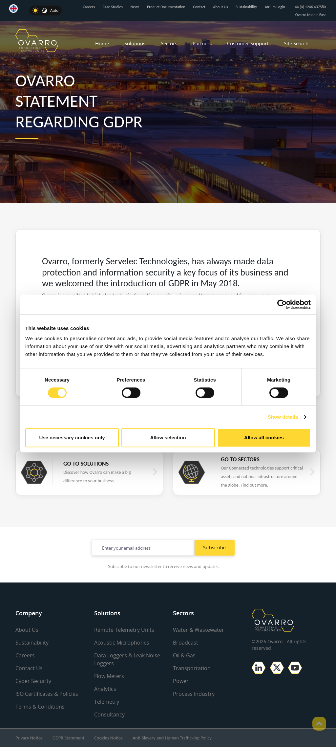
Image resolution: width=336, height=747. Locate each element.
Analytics (105, 688)
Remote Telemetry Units (124, 629)
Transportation (192, 668)
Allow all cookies (264, 437)
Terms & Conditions (40, 706)
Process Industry (194, 693)
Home (102, 43)
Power (181, 681)
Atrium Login (275, 7)
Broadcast (185, 642)
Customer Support (247, 43)
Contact (199, 7)
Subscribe (214, 547)
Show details (283, 417)
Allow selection (168, 437)
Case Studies (113, 7)
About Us (220, 7)
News (135, 7)
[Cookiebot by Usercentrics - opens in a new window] (282, 304)
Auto (54, 10)
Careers (89, 7)
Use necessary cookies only (72, 437)
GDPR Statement (68, 738)
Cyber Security (33, 681)
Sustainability (246, 7)
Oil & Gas (184, 655)
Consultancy (109, 714)
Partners (202, 43)
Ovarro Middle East (310, 14)
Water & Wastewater (198, 629)
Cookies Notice (108, 738)
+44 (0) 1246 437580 (309, 7)
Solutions (134, 43)
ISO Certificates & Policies (46, 693)
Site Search (296, 43)
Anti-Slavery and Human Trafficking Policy (172, 738)
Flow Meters (109, 676)
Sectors (169, 43)
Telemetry (106, 701)
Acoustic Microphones (121, 642)
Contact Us (29, 668)
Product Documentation (166, 7)
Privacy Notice (29, 738)
